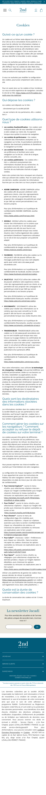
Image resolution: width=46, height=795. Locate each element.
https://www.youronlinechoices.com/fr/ (18, 580)
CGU (24, 676)
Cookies (33, 676)
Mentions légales (15, 676)
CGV (28, 676)
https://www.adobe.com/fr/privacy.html (19, 216)
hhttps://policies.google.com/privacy (18, 250)
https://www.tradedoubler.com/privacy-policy (21, 362)
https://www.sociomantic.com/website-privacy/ (22, 325)
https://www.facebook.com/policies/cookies (20, 274)
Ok (37, 627)
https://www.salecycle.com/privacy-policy (20, 301)
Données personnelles (23, 677)
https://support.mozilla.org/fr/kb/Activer (19, 513)
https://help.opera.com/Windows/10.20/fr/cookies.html (25, 569)
